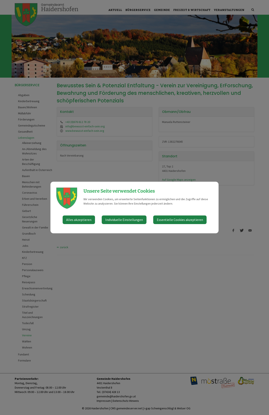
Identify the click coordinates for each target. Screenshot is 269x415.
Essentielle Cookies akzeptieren (180, 220)
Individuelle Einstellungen (124, 220)
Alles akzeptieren (78, 220)
